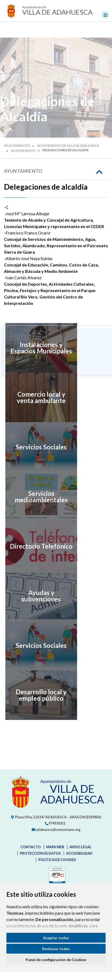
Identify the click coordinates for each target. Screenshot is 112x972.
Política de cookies (57, 860)
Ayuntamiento (23, 151)
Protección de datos (40, 853)
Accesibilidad (79, 853)
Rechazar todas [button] (56, 948)
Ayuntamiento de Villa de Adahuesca (68, 146)
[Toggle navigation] (105, 15)
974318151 (55, 823)
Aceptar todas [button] (56, 937)
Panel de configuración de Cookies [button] (56, 959)
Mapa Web (55, 847)
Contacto (31, 847)
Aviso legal (80, 847)
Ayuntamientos (17, 146)
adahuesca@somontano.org (56, 829)
